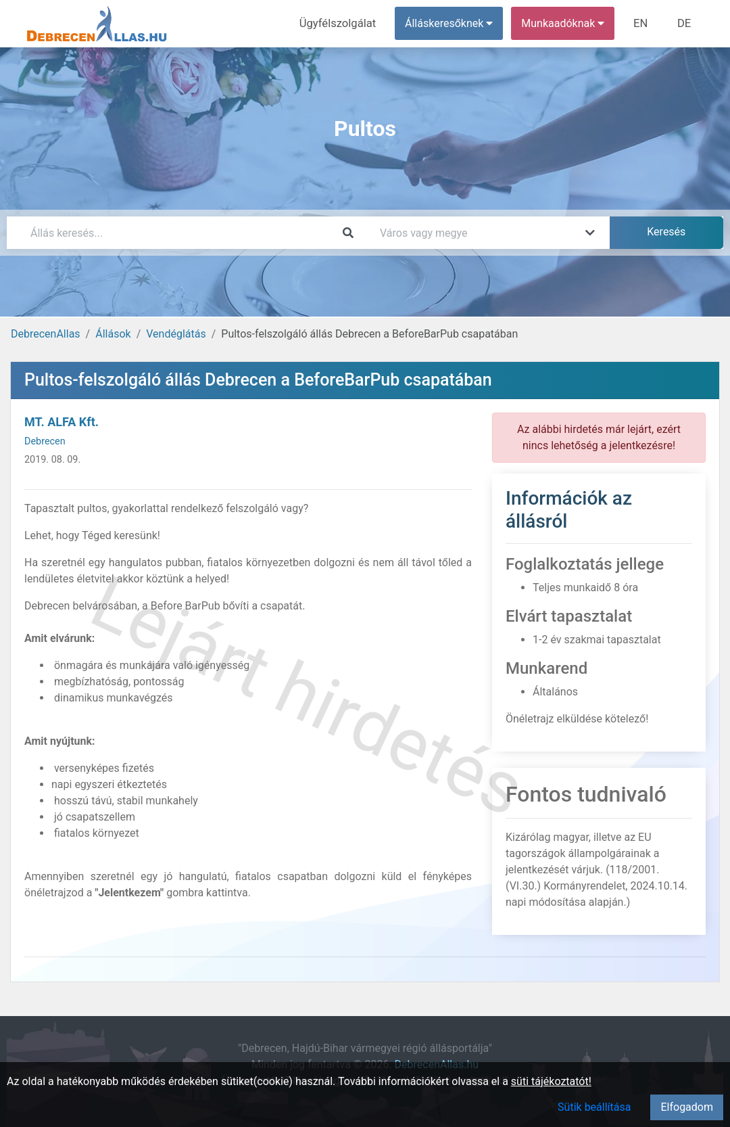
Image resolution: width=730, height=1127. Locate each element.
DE (684, 23)
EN (643, 23)
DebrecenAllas (45, 333)
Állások (112, 333)
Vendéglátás (175, 333)
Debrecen (45, 441)
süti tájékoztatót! (551, 1081)
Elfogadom (686, 1107)
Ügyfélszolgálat (342, 23)
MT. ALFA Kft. (61, 422)
